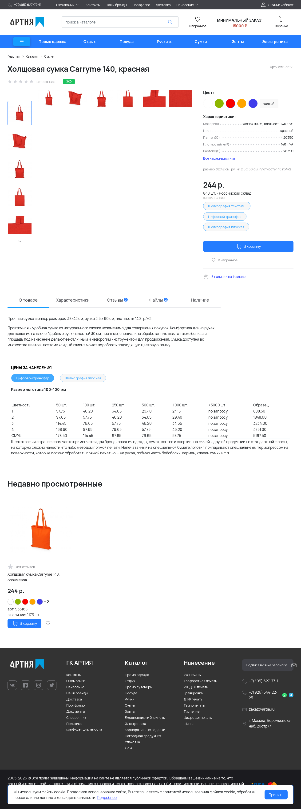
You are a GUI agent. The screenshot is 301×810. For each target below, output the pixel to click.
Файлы (159, 300)
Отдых (130, 682)
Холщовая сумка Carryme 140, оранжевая (34, 578)
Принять (276, 794)
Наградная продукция (143, 737)
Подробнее (107, 797)
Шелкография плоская (226, 227)
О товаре (28, 300)
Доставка (74, 700)
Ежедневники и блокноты (145, 718)
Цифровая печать (198, 718)
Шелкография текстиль (227, 206)
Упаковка (132, 743)
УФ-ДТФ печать (196, 688)
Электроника (135, 724)
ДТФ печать (193, 700)
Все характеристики (219, 158)
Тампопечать (194, 706)
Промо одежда (137, 675)
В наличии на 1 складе (228, 276)
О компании (75, 682)
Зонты (130, 712)
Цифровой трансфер (225, 216)
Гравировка (193, 694)
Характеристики (73, 300)
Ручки (129, 700)
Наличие (200, 300)
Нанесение (75, 688)
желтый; (269, 103)
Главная (14, 56)
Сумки (49, 56)
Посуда (131, 694)
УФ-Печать (192, 675)
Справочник (76, 718)
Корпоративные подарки (145, 730)
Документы (75, 712)
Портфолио (75, 706)
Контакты (74, 675)
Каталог (32, 56)
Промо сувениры (139, 688)
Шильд (189, 724)
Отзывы (119, 300)
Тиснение (191, 712)
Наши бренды (77, 694)
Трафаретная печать (200, 682)
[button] (20, 241)
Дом (128, 749)
